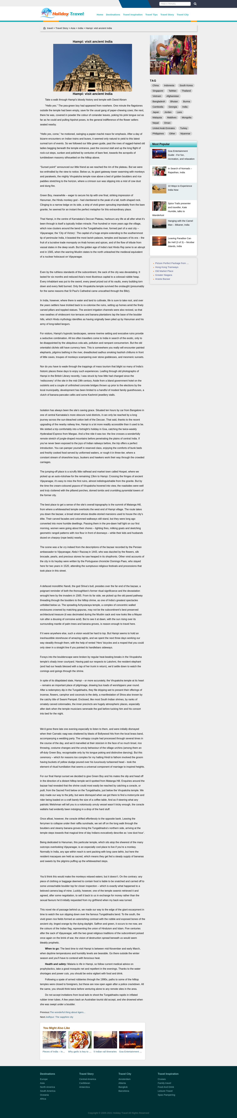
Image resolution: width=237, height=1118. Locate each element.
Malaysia (157, 117)
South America (47, 1091)
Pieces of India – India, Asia (57, 1051)
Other (172, 133)
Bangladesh (159, 101)
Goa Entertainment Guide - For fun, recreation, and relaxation (181, 155)
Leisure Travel (165, 1091)
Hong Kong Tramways (166, 267)
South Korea (186, 85)
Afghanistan (173, 96)
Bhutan (174, 101)
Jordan (168, 112)
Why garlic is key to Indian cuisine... (86, 1051)
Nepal (156, 122)
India (80, 28)
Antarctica (84, 1087)
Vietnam (157, 96)
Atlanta (122, 1083)
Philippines (158, 133)
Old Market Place (164, 271)
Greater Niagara (163, 275)
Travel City (183, 14)
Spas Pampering (166, 1094)
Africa (43, 1098)
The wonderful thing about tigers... (68, 1012)
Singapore (158, 90)
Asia (73, 28)
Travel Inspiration (133, 14)
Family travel (164, 1083)
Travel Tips (151, 14)
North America (47, 1087)
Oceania (44, 1094)
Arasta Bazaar (162, 279)
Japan (156, 112)
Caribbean (84, 1083)
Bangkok (123, 1087)
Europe (44, 1079)
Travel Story (167, 14)
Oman (167, 122)
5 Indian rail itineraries (105, 1051)
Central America (87, 1079)
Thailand (186, 90)
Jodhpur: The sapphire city (59, 1017)
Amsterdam (125, 1079)
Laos (179, 112)
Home (100, 14)
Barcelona (124, 1091)
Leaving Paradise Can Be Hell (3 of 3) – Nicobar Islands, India (181, 242)
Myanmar (185, 133)
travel (50, 28)
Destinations (113, 14)
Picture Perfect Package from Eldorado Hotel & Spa (182, 263)
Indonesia (169, 85)
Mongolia (186, 117)
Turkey (183, 128)
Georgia (173, 106)
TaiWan (172, 90)
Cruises (162, 1079)
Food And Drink (166, 1087)
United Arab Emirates (164, 128)
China (156, 85)
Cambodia (158, 106)
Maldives (171, 117)
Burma (186, 101)
